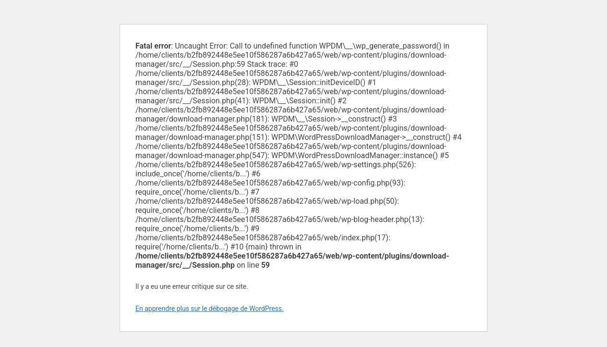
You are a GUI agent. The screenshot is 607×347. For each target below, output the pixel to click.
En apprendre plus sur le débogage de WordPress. (209, 308)
